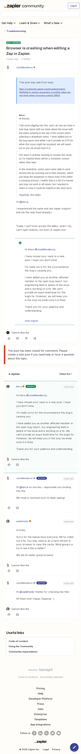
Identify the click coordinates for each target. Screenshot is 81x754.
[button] (73, 6)
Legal (46, 749)
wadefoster (22, 521)
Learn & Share (30, 23)
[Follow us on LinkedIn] (40, 733)
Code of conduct (18, 641)
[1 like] (17, 332)
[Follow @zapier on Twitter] (52, 733)
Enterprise (40, 714)
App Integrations (40, 724)
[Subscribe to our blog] (46, 733)
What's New (53, 23)
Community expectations (23, 651)
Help (40, 693)
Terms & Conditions (28, 677)
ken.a (19, 386)
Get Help (9, 23)
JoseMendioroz (24, 67)
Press (40, 703)
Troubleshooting (16, 31)
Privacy (56, 749)
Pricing (40, 688)
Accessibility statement (51, 677)
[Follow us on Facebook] (34, 733)
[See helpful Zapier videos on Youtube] (58, 733)
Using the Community (21, 646)
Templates (40, 719)
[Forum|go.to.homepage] (24, 5)
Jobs (40, 709)
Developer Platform (40, 698)
